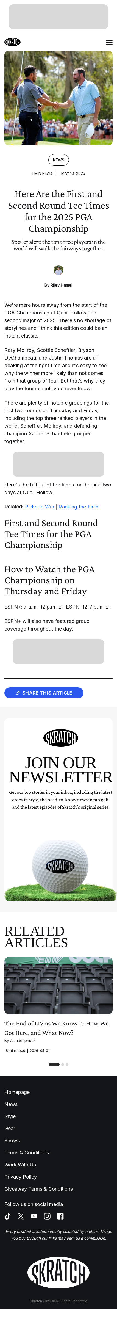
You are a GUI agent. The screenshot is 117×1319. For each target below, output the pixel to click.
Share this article (44, 693)
